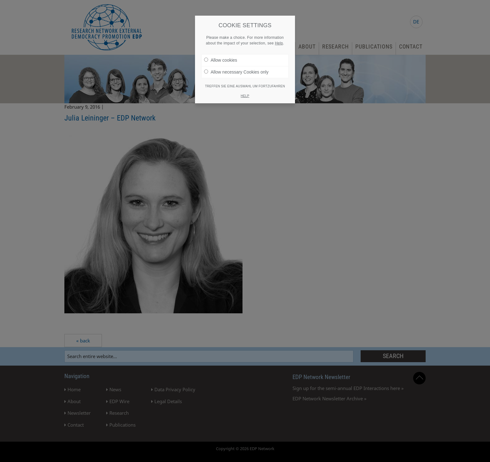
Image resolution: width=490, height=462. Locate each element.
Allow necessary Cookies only (236, 71)
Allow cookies (220, 60)
